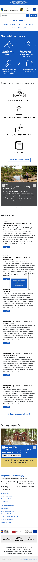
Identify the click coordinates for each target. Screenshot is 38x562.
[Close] (26, 274)
